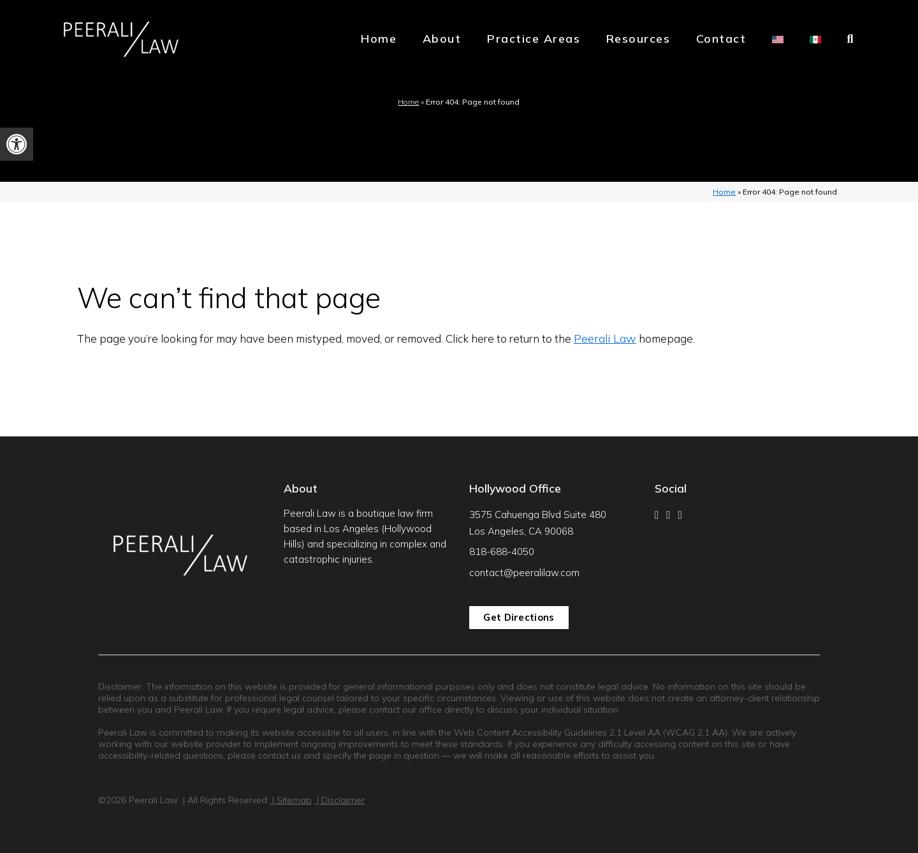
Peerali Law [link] (605, 338)
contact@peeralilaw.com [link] (524, 573)
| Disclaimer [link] (339, 800)
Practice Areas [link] (533, 38)
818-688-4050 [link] (501, 551)
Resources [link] (638, 38)
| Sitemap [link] (291, 800)
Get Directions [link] (518, 617)
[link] (16, 144)
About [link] (442, 38)
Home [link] (379, 38)
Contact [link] (721, 38)
